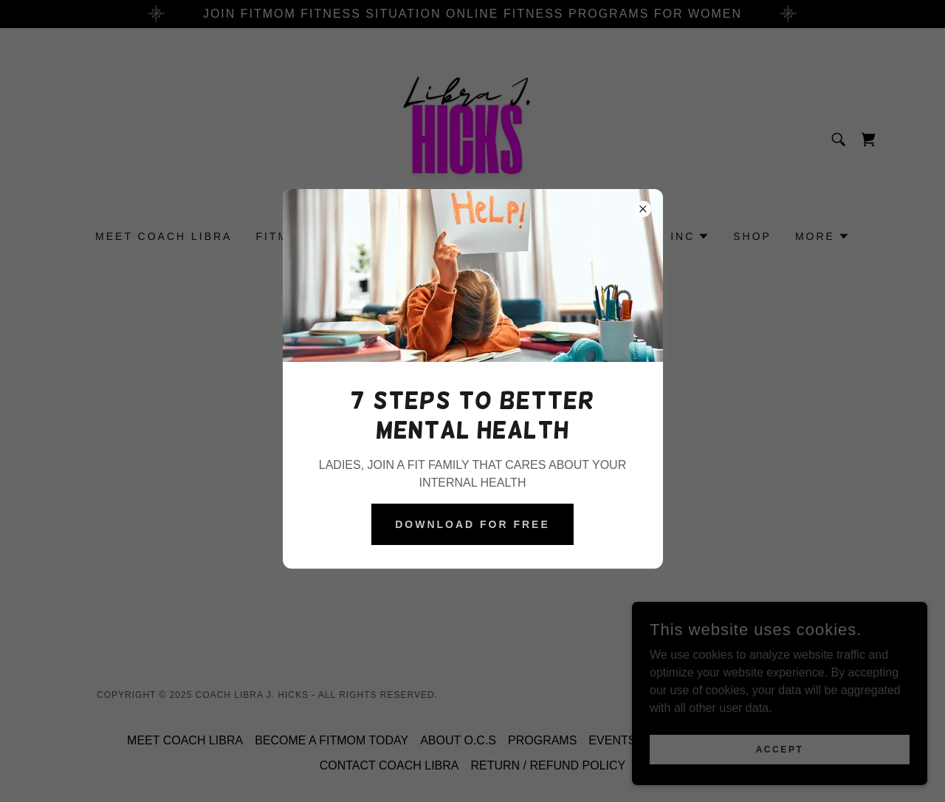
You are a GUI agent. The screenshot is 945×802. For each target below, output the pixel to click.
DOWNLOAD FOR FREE (472, 524)
